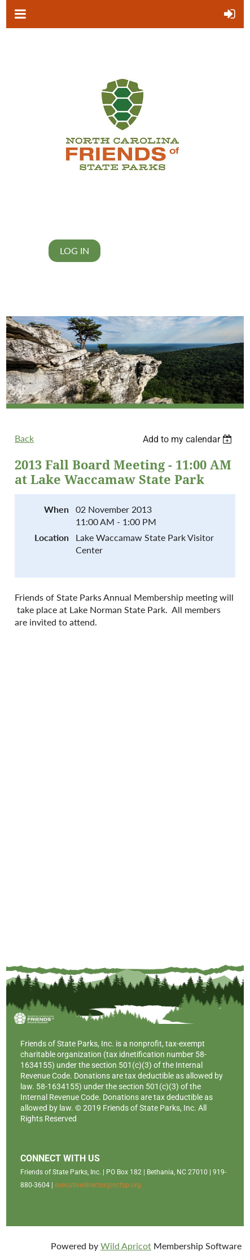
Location (51, 537)
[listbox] (189, 439)
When (56, 509)
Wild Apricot (125, 1245)
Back (24, 438)
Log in (74, 250)
